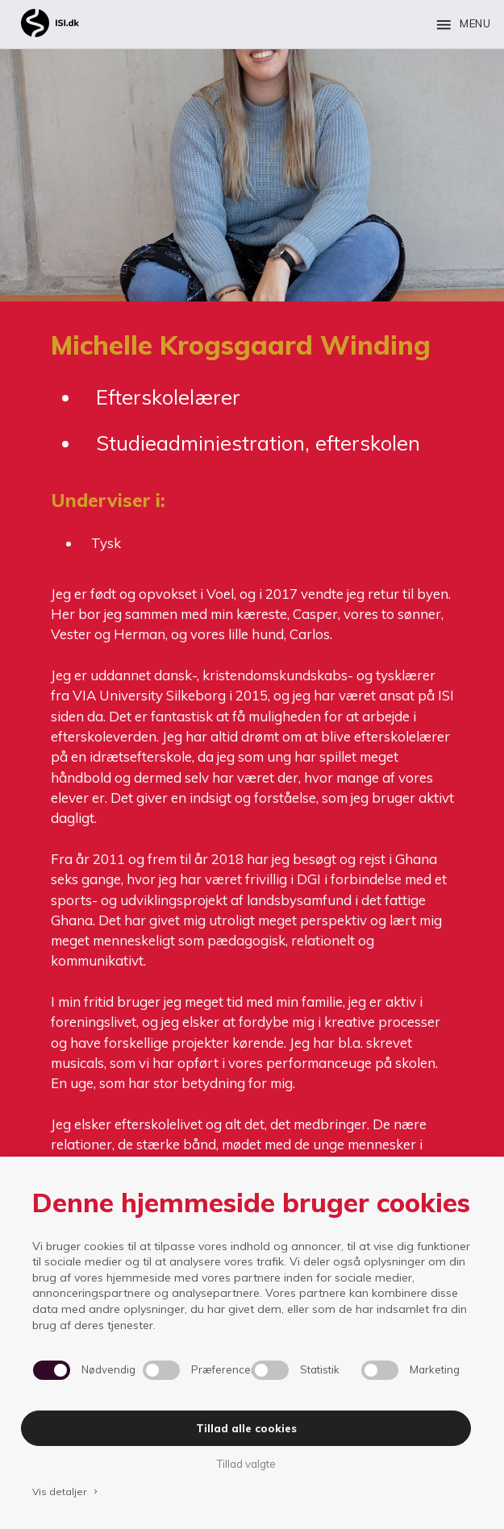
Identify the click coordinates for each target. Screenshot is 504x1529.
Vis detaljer (66, 1491)
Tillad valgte (246, 1463)
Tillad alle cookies (246, 1428)
